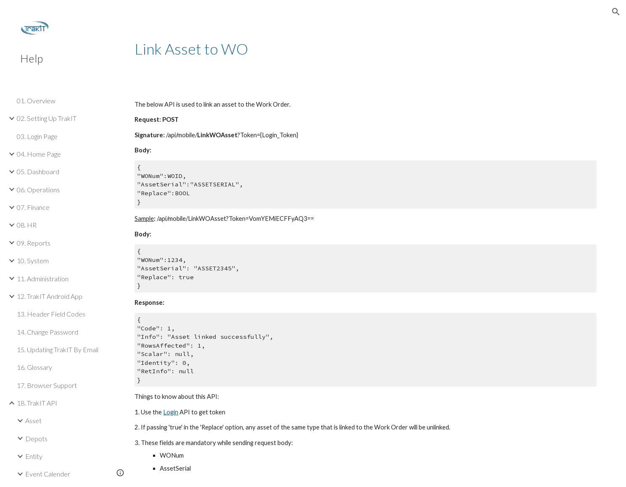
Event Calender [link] (47, 474)
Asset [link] (33, 420)
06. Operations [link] (38, 190)
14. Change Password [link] (47, 332)
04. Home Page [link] (39, 154)
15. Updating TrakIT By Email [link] (57, 349)
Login (170, 412)
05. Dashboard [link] (38, 171)
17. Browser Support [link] (47, 385)
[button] (616, 12)
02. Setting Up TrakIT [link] (47, 118)
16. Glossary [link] (34, 367)
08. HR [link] (27, 225)
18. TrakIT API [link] (37, 403)
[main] (365, 49)
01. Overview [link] (36, 101)
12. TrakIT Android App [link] (49, 296)
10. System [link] (33, 260)
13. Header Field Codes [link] (51, 314)
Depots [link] (36, 438)
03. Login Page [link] (37, 136)
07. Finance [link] (33, 207)
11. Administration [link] (43, 279)
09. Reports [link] (33, 243)
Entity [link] (33, 456)
